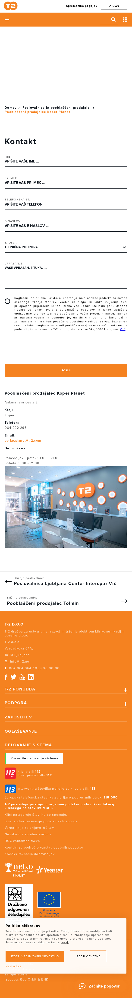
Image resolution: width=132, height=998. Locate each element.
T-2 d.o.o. (15, 624)
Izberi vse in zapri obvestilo (35, 956)
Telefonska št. (17, 199)
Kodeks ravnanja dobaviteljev (30, 854)
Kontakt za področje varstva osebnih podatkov (44, 847)
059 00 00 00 (47, 668)
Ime (7, 156)
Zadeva (11, 242)
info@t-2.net (20, 661)
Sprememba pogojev (81, 5)
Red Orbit (28, 979)
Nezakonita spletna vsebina (28, 834)
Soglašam (7, 301)
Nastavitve (14, 966)
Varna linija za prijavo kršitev (29, 828)
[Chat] (100, 986)
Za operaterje (16, 974)
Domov (10, 108)
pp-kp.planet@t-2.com (23, 441)
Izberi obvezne (88, 956)
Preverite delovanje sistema (34, 758)
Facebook (6, 677)
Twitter (14, 677)
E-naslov (12, 221)
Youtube (22, 677)
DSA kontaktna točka (22, 841)
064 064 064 (20, 668)
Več (123, 329)
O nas (114, 6)
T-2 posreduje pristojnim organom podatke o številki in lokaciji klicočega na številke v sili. (60, 806)
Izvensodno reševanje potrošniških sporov (41, 821)
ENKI (45, 979)
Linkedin (31, 677)
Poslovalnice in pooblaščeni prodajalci (56, 108)
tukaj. (65, 942)
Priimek (11, 178)
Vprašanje (14, 263)
